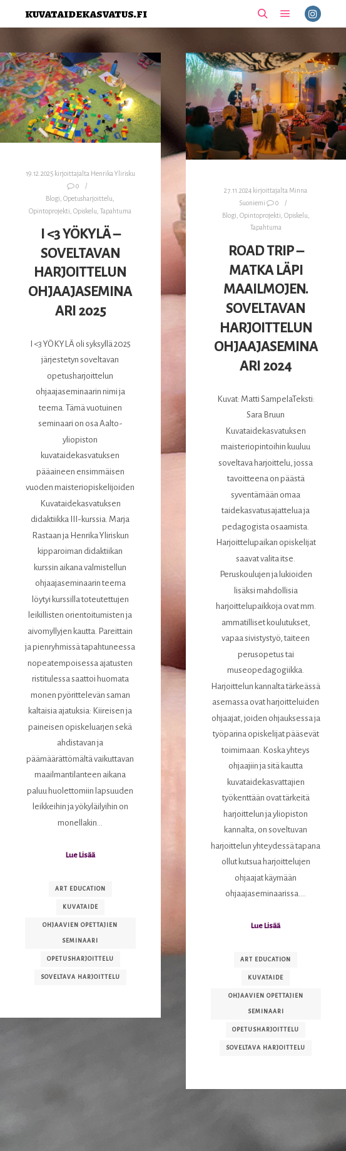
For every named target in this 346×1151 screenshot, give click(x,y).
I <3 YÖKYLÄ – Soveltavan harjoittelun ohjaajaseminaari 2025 (80, 272)
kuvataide (80, 907)
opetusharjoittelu (80, 959)
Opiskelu (85, 211)
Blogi (53, 198)
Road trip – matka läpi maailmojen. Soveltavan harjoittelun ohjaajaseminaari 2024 (266, 308)
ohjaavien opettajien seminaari (80, 933)
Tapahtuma (115, 211)
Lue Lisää (80, 855)
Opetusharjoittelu (88, 198)
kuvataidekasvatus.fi (86, 13)
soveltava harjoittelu (80, 977)
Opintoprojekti (49, 211)
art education (80, 889)
